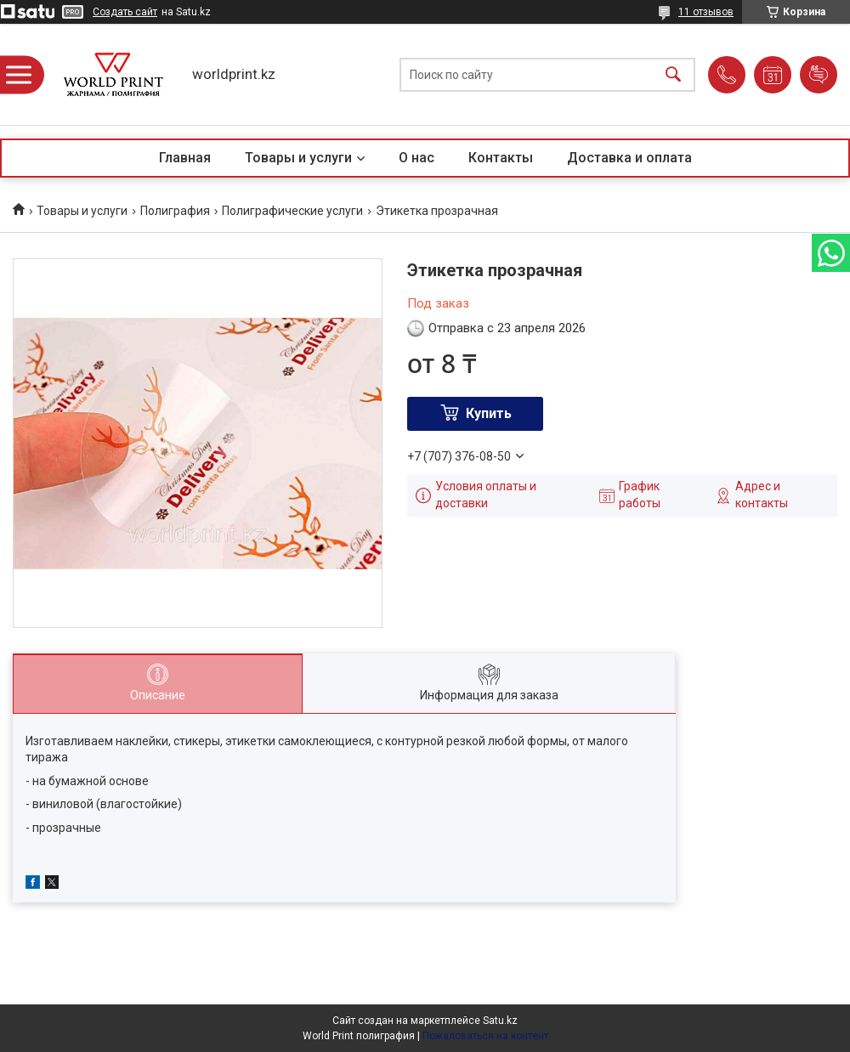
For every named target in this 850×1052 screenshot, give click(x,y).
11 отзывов (706, 12)
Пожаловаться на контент (485, 1036)
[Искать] (673, 74)
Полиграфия (175, 211)
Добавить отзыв (818, 74)
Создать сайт (125, 12)
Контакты (500, 158)
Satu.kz (500, 1021)
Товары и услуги (298, 158)
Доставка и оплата (629, 158)
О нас (416, 158)
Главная (185, 158)
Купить (489, 413)
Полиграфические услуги (292, 211)
